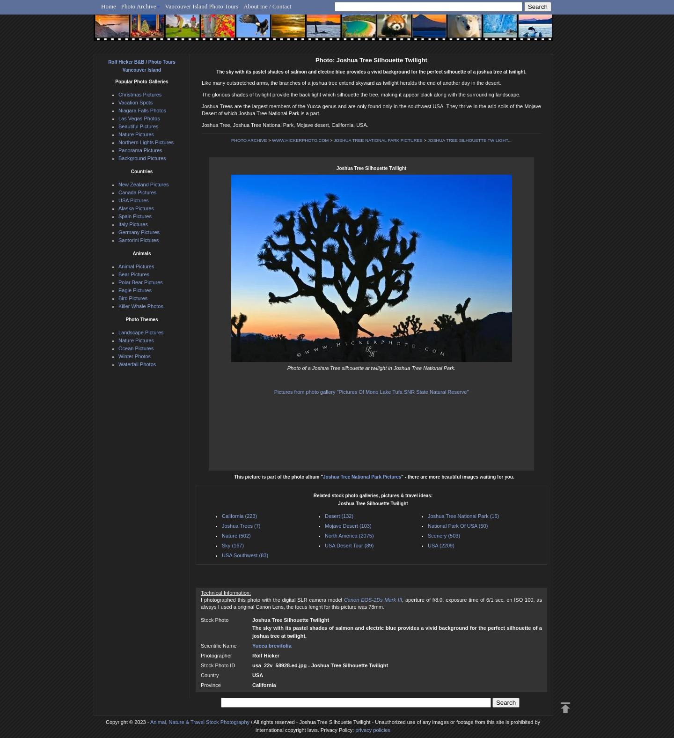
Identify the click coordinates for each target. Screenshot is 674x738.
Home (108, 6)
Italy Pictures (133, 224)
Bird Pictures (132, 298)
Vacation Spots (135, 102)
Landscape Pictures (141, 332)
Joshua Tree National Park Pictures (362, 477)
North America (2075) (349, 536)
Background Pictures (142, 158)
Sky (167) (233, 545)
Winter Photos (134, 356)
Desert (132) (339, 516)
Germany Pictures (139, 232)
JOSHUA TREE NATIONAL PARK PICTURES (378, 140)
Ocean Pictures (136, 348)
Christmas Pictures (139, 94)
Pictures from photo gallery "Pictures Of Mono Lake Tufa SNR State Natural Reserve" (371, 392)
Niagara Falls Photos (142, 110)
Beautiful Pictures (138, 126)
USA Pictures (133, 200)
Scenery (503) (444, 536)
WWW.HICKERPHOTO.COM (300, 140)
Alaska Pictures (136, 208)
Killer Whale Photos (140, 306)
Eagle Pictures (135, 290)
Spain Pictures (135, 216)
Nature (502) (236, 536)
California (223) (239, 516)
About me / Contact (267, 6)
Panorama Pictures (140, 150)
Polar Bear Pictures (140, 282)
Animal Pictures (136, 266)
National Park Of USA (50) (458, 526)
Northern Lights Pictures (146, 142)
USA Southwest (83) (245, 555)
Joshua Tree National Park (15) (463, 516)
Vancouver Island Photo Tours (202, 6)
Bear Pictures (133, 274)
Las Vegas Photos (139, 118)
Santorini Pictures (138, 240)
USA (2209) (441, 545)
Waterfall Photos (137, 364)
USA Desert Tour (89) (349, 545)
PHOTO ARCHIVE (249, 140)
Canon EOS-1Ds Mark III (373, 600)
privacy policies (372, 730)
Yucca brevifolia (272, 646)
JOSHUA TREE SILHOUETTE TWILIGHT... (469, 140)
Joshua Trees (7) (241, 526)
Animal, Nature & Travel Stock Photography (199, 722)
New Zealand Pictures (143, 184)
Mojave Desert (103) (348, 526)
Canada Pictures (137, 192)
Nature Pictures (136, 134)
